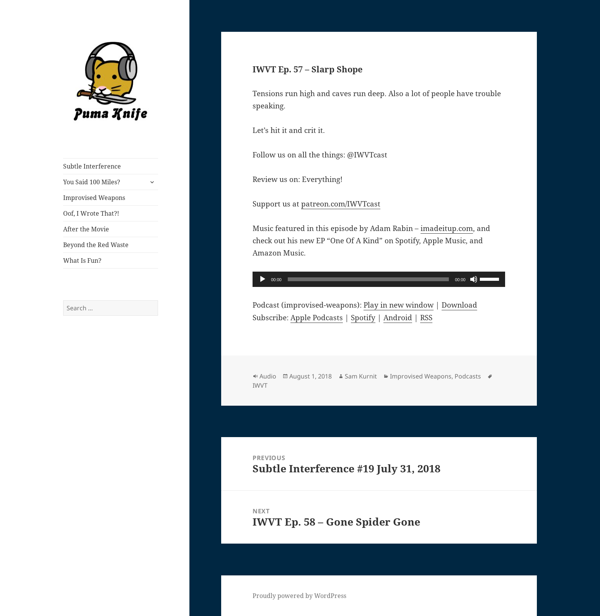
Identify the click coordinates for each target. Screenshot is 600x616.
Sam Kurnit (361, 376)
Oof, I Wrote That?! (91, 213)
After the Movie (86, 229)
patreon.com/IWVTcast (340, 204)
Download (459, 305)
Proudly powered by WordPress (299, 595)
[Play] (262, 279)
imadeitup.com (447, 228)
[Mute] (474, 279)
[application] (379, 279)
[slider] (368, 279)
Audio (267, 376)
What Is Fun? (82, 260)
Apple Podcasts (316, 318)
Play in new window (399, 305)
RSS (426, 318)
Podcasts (468, 376)
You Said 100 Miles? (91, 182)
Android (397, 318)
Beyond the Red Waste (96, 245)
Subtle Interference (92, 166)
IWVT (260, 385)
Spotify (363, 318)
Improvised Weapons (94, 197)
